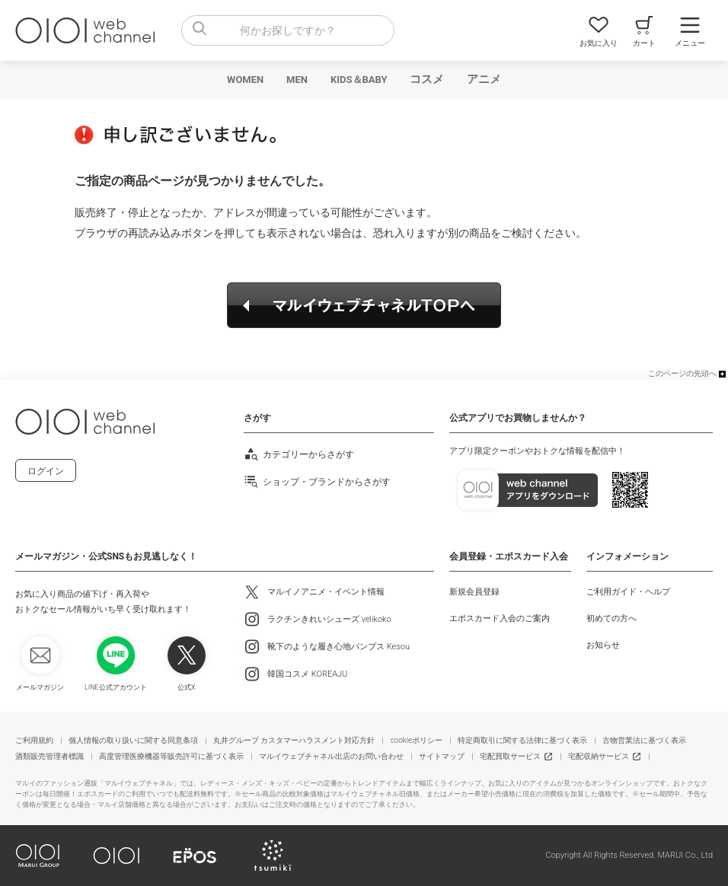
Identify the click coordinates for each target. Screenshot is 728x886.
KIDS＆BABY (359, 79)
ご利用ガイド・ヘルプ (628, 592)
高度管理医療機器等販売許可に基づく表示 (171, 756)
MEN (297, 79)
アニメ (484, 79)
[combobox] (287, 30)
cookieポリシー (416, 740)
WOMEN (245, 79)
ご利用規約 (34, 740)
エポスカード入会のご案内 (499, 618)
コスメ (427, 79)
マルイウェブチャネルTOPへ (364, 305)
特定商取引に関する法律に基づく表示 (522, 740)
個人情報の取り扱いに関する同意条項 (133, 740)
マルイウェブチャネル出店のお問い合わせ (331, 756)
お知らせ (603, 645)
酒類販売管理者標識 (49, 756)
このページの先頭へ (682, 373)
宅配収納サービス (598, 756)
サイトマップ (442, 756)
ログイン (45, 471)
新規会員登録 (474, 592)
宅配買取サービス (510, 756)
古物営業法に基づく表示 (644, 740)
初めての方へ (611, 618)
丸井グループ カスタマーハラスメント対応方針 (294, 740)
